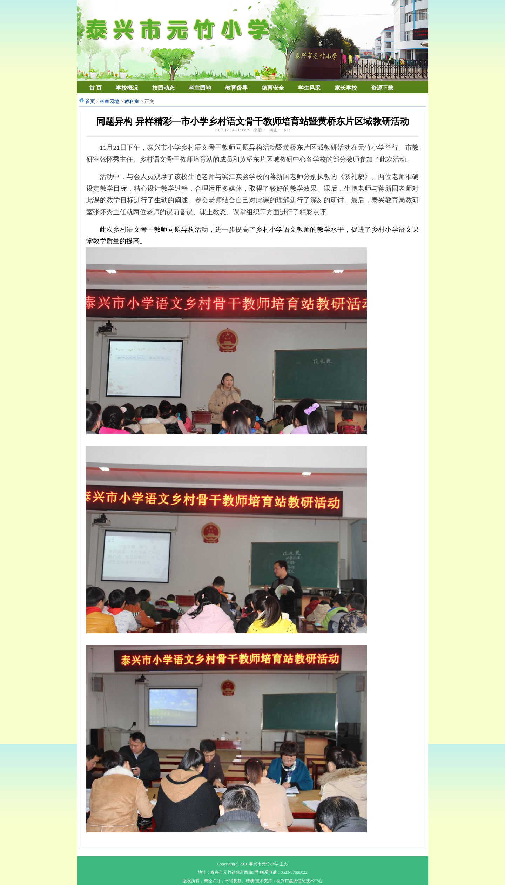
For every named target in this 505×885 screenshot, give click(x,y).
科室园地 (200, 88)
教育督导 (236, 88)
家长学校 (346, 88)
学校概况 (127, 88)
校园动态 (163, 88)
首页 (90, 101)
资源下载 (382, 88)
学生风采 (309, 88)
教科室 (131, 101)
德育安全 (273, 88)
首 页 (95, 88)
